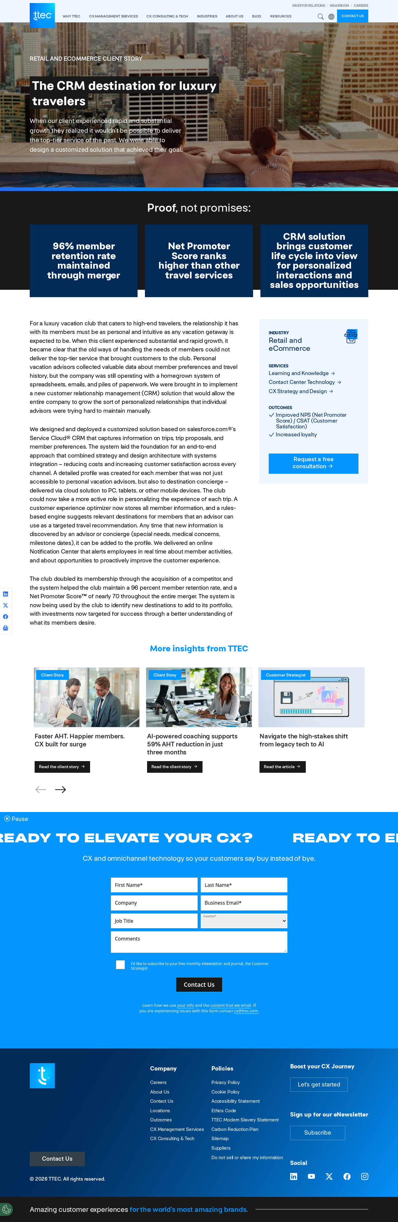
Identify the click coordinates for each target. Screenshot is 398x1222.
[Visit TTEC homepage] (42, 1075)
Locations (160, 1110)
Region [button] (331, 16)
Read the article (282, 766)
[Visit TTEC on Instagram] (364, 1176)
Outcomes (161, 1120)
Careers (158, 1082)
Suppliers (221, 1148)
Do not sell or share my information (247, 1157)
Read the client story (62, 766)
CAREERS (361, 6)
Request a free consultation (313, 462)
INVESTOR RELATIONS (308, 6)
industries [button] (207, 16)
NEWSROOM (339, 6)
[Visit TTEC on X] (329, 1176)
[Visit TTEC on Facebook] (347, 1176)
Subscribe (317, 1132)
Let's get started (319, 1084)
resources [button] (280, 16)
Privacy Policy (225, 1082)
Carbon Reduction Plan (234, 1129)
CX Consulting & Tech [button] (167, 16)
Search (320, 16)
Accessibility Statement (235, 1101)
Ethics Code (223, 1110)
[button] (60, 790)
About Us (159, 1092)
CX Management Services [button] (113, 16)
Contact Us (57, 1159)
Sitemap (220, 1138)
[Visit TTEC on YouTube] (311, 1176)
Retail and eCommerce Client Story (86, 59)
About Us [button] (234, 16)
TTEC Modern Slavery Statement (245, 1120)
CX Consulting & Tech (172, 1138)
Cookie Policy (225, 1092)
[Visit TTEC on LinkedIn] (293, 1176)
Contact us (353, 16)
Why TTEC (71, 16)
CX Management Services (177, 1129)
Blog (256, 16)
